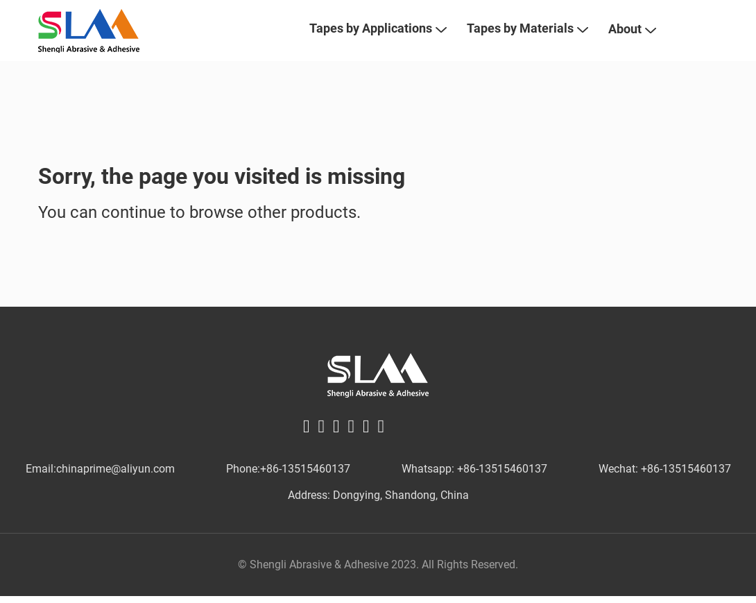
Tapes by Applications (377, 40)
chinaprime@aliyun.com (115, 492)
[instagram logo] (381, 449)
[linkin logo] (336, 449)
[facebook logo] (306, 449)
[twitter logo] (321, 449)
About (631, 40)
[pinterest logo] (351, 449)
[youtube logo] (366, 449)
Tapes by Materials (527, 40)
